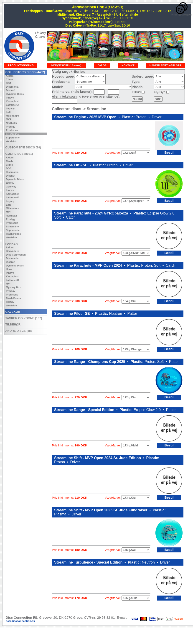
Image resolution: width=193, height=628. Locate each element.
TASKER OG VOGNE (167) (23, 318)
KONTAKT (128, 65)
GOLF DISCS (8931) (19, 153)
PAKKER (11, 243)
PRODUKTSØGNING (21, 65)
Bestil (168, 152)
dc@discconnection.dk (20, 620)
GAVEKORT (13, 311)
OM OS (102, 65)
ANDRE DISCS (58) (18, 330)
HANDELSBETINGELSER (166, 65)
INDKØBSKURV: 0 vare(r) (66, 65)
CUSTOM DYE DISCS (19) (23, 147)
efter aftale (130, 14)
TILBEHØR (12, 324)
